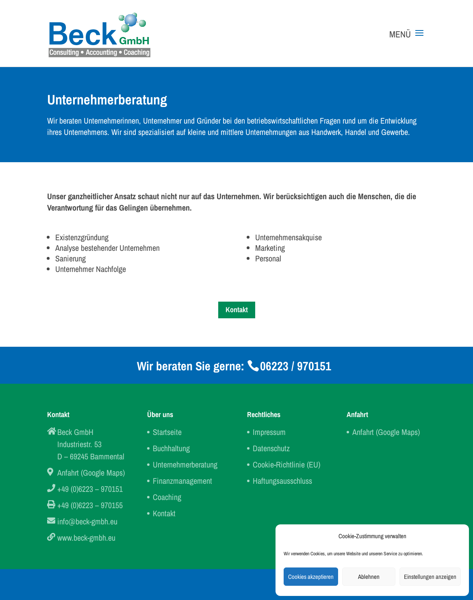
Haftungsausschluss (282, 480)
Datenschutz (271, 448)
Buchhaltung (171, 448)
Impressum (269, 431)
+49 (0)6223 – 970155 (90, 505)
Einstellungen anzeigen (430, 576)
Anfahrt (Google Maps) (91, 472)
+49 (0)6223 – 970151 (90, 488)
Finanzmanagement (182, 480)
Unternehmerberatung (185, 464)
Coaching (167, 496)
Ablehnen (369, 576)
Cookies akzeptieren (311, 576)
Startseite (167, 431)
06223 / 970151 (295, 366)
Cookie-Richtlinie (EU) (286, 464)
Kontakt (237, 309)
